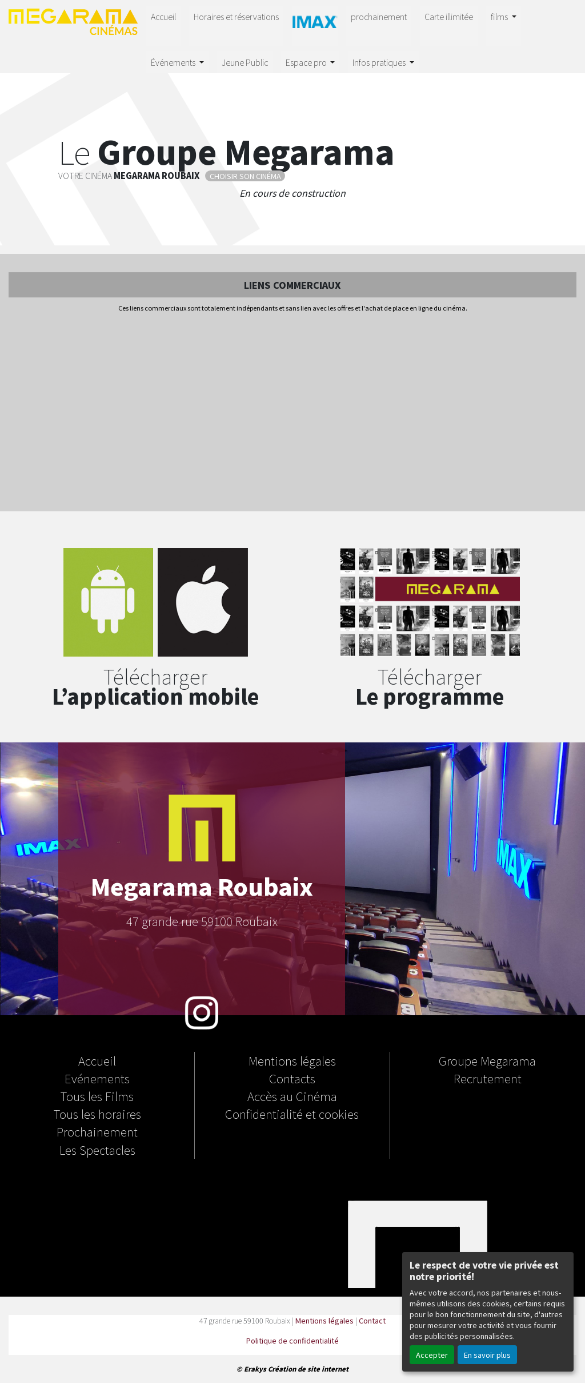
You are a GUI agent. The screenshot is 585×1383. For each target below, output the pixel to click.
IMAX (315, 24)
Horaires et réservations (236, 16)
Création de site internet (308, 1368)
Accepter (432, 1354)
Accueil (163, 16)
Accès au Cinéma (292, 1095)
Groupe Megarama (487, 1060)
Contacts (292, 1078)
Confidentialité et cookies (292, 1113)
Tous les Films (97, 1095)
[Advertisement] (292, 413)
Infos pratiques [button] (379, 62)
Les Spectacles (97, 1149)
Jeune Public (245, 62)
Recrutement (488, 1078)
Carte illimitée (448, 16)
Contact (372, 1320)
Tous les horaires (97, 1113)
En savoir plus (487, 1354)
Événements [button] (174, 62)
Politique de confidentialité (292, 1340)
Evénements (97, 1078)
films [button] (500, 16)
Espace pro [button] (307, 62)
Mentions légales (292, 1060)
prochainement (379, 16)
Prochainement (97, 1131)
